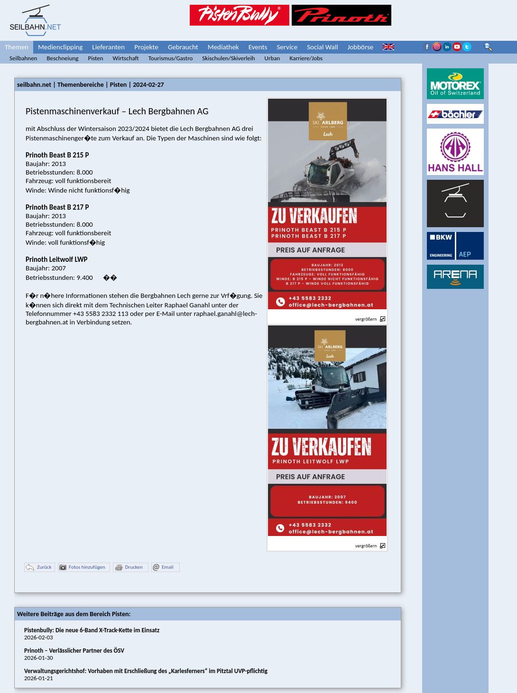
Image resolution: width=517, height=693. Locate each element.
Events (258, 47)
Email (163, 567)
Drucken (128, 567)
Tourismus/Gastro (170, 58)
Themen (16, 47)
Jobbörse (361, 47)
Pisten (95, 58)
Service (287, 47)
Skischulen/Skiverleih (228, 58)
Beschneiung (62, 58)
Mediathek (223, 47)
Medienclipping (60, 47)
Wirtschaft (126, 58)
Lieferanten (108, 47)
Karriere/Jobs (306, 58)
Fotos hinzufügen (82, 567)
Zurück (38, 567)
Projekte (146, 47)
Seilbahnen (23, 58)
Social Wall (322, 47)
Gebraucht (183, 47)
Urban (272, 58)
